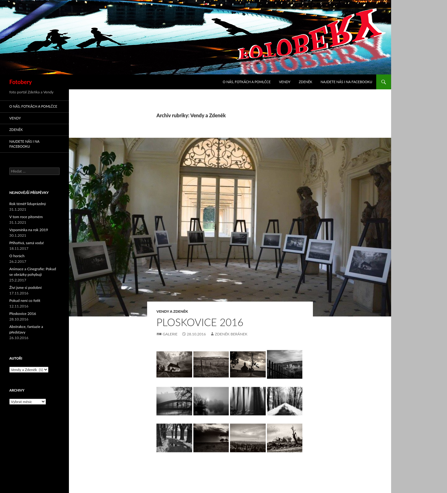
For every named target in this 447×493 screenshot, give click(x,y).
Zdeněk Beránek (231, 334)
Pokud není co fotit (24, 300)
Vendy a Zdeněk (172, 311)
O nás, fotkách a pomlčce (247, 82)
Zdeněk (305, 82)
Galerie (170, 334)
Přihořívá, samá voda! (26, 242)
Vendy (285, 82)
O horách (17, 255)
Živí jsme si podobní (25, 287)
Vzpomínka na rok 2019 (28, 229)
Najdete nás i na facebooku (346, 82)
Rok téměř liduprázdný (27, 203)
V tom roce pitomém (26, 216)
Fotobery (20, 81)
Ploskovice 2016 (199, 322)
